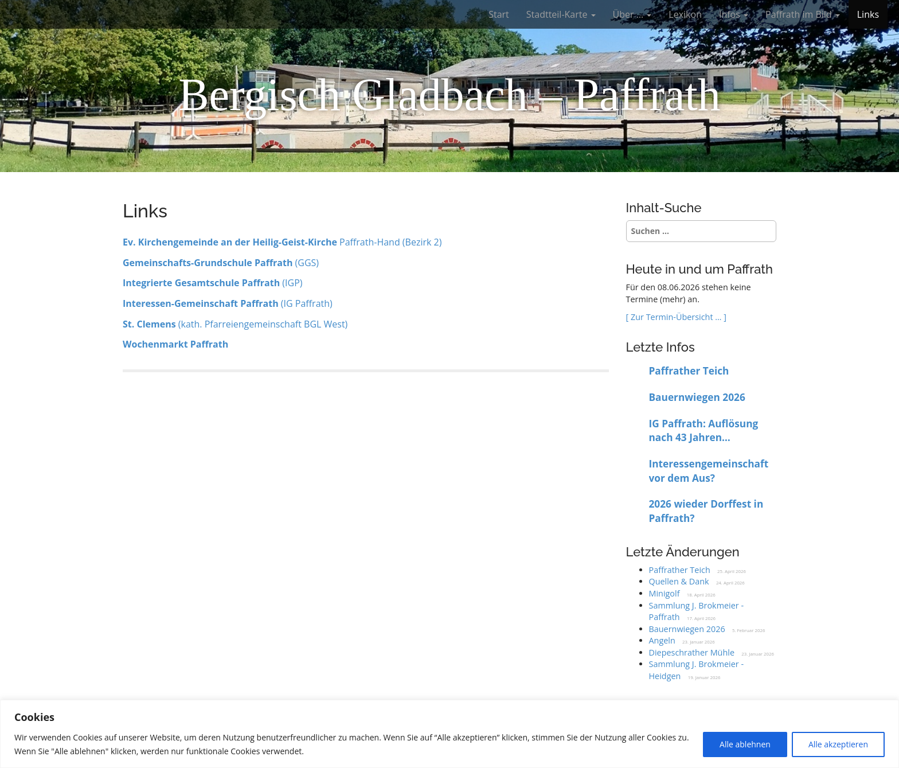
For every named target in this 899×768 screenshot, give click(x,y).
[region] (449, 734)
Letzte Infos (660, 347)
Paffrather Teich (689, 370)
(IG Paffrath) (228, 303)
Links (868, 14)
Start (498, 14)
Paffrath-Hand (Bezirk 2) (282, 242)
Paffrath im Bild (802, 14)
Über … (632, 14)
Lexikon (685, 14)
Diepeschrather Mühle (691, 652)
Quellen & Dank (679, 581)
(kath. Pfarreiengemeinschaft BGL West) (235, 324)
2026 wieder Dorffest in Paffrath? (706, 511)
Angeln (662, 640)
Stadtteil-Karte (561, 14)
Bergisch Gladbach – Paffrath (449, 94)
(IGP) (213, 282)
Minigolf (664, 593)
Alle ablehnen (745, 744)
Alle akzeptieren (838, 744)
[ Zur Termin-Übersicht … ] (676, 316)
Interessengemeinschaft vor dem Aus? (709, 471)
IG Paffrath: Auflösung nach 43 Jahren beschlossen (704, 431)
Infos (733, 14)
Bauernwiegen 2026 (697, 397)
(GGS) (221, 262)
